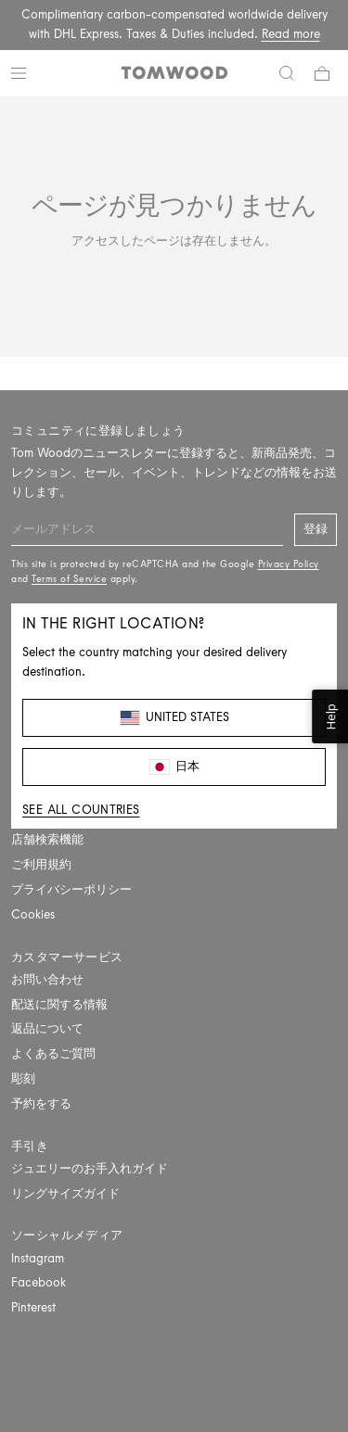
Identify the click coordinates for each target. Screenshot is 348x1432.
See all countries (81, 809)
